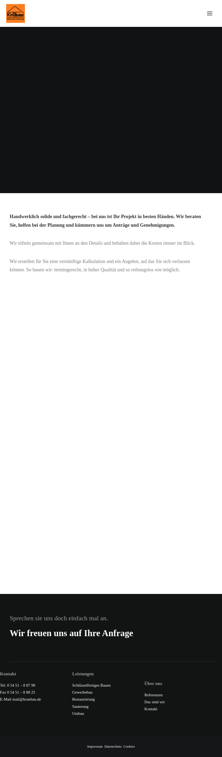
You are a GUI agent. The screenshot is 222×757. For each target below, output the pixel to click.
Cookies (129, 746)
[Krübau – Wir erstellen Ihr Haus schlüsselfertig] (107, 13)
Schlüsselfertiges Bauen (91, 685)
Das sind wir (154, 702)
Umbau (78, 713)
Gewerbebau (82, 692)
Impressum (95, 746)
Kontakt (150, 709)
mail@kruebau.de (26, 699)
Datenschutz (113, 746)
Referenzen (153, 695)
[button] (209, 13)
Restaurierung (83, 699)
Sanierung (80, 706)
